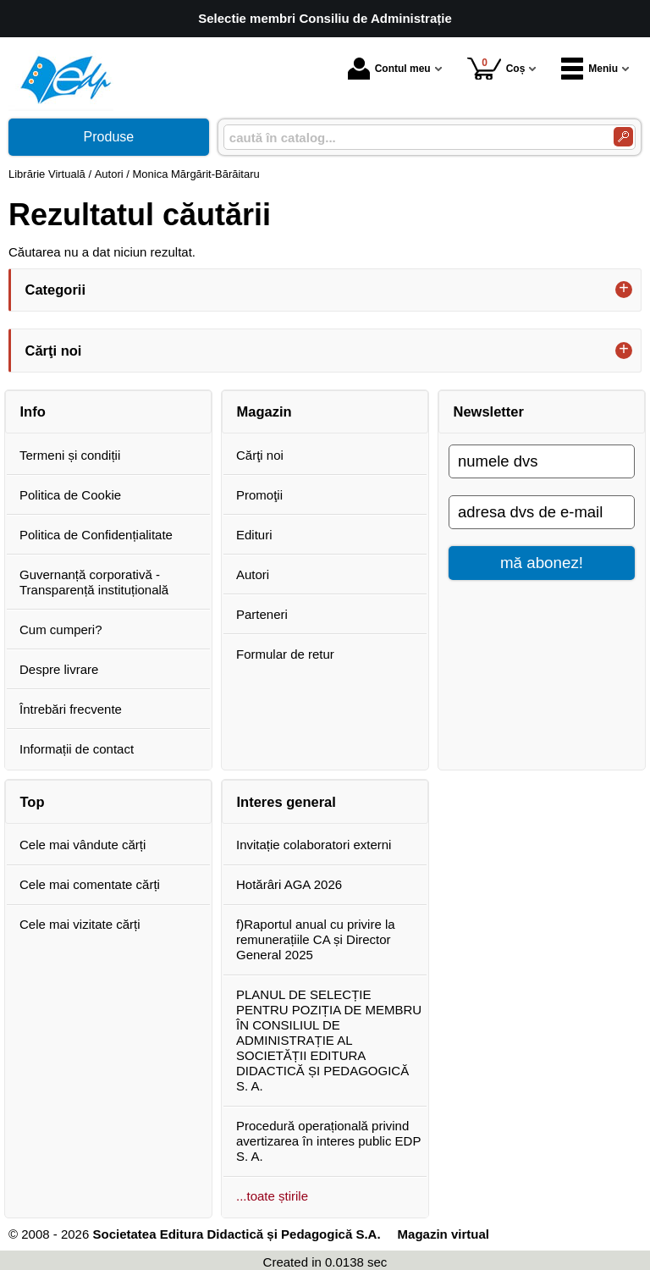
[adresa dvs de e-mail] (542, 512)
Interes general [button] (286, 801)
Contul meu (389, 69)
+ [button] (624, 289)
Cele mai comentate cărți (89, 884)
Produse (109, 137)
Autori (252, 574)
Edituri (254, 534)
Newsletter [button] (489, 411)
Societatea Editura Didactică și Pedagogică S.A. (236, 1234)
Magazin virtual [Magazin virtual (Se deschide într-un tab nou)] (443, 1234)
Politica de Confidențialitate (96, 534)
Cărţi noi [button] (53, 350)
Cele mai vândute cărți (82, 844)
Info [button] (33, 411)
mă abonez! (541, 563)
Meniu (589, 69)
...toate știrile (272, 1196)
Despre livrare (58, 669)
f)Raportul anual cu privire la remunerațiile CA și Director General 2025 (315, 939)
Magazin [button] (264, 411)
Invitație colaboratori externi (313, 844)
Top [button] (32, 801)
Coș (496, 68)
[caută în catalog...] (411, 137)
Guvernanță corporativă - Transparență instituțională (93, 582)
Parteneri (262, 614)
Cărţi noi (260, 455)
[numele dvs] (542, 461)
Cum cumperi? (60, 629)
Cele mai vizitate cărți (79, 924)
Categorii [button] (55, 289)
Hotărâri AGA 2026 (289, 884)
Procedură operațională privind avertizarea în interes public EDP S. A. (328, 1140)
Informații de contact (76, 749)
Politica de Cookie (70, 495)
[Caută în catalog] (623, 136)
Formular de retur (285, 654)
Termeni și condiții (69, 455)
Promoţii (259, 495)
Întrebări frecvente (70, 709)
